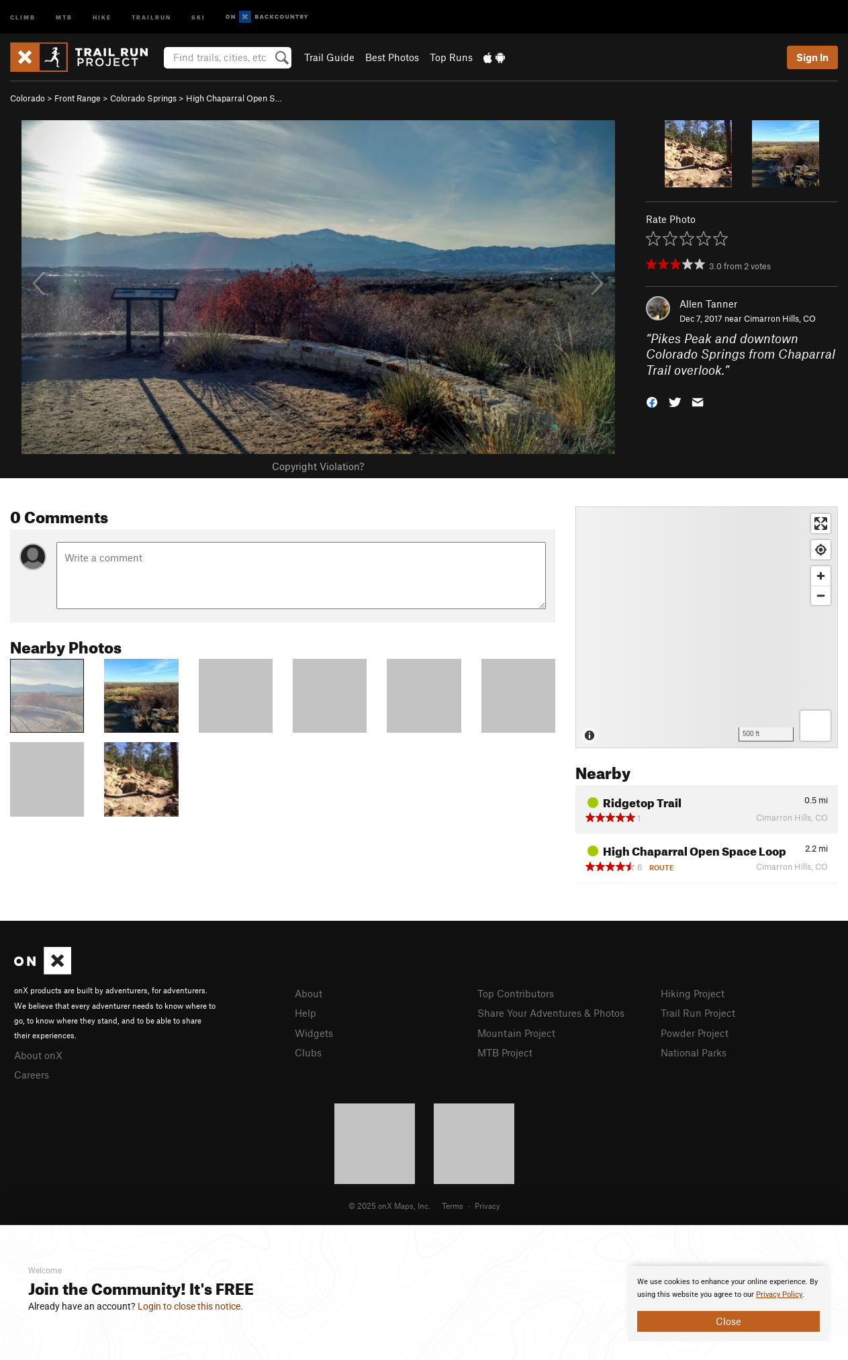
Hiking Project (692, 993)
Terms (452, 1205)
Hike (102, 16)
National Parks (693, 1052)
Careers (31, 1075)
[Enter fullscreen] (821, 523)
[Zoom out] (821, 595)
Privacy (487, 1205)
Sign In (812, 57)
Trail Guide (329, 57)
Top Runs (451, 57)
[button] (652, 401)
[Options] (815, 726)
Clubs (308, 1052)
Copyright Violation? (318, 466)
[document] (728, 1303)
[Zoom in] (821, 576)
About (308, 993)
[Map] (706, 627)
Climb (23, 16)
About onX (38, 1055)
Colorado (27, 98)
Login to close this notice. (190, 1306)
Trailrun (151, 16)
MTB (64, 16)
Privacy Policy (779, 1294)
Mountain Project (516, 1033)
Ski (198, 16)
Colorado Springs (143, 98)
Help (305, 1013)
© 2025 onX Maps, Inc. (389, 1205)
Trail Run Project (698, 1013)
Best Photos (392, 57)
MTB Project (504, 1052)
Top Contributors (515, 993)
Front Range (77, 98)
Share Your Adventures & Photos (550, 1013)
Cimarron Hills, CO (780, 318)
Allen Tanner (708, 304)
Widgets (314, 1033)
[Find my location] (821, 549)
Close (728, 1321)
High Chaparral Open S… (234, 98)
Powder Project (694, 1033)
